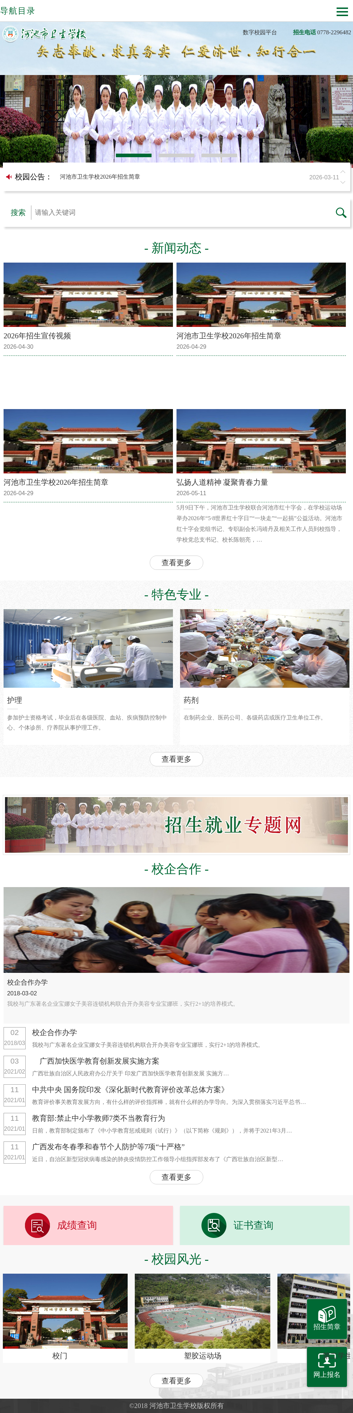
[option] (176, 121)
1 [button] (134, 155)
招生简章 (327, 1326)
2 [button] (176, 155)
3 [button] (219, 155)
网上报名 (327, 1374)
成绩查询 (77, 1225)
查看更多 (176, 562)
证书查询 (253, 1225)
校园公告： (33, 177)
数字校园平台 (260, 32)
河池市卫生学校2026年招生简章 (201, 177)
